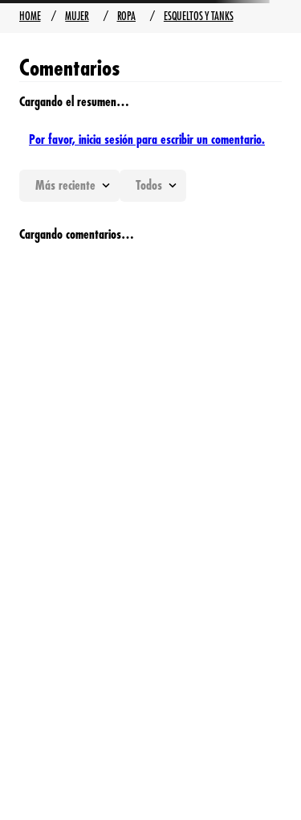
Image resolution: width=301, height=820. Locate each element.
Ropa (126, 16)
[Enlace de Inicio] (29, 16)
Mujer (76, 16)
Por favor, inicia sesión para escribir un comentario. (147, 139)
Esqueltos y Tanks (199, 16)
